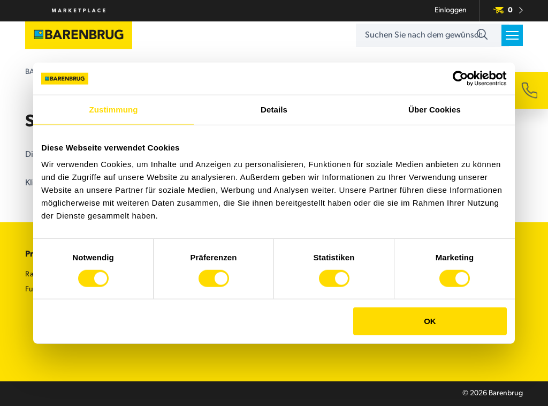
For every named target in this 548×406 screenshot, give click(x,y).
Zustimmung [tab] (113, 109)
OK (430, 321)
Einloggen (451, 10)
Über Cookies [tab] (434, 109)
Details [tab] (274, 109)
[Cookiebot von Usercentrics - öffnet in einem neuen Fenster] (460, 79)
